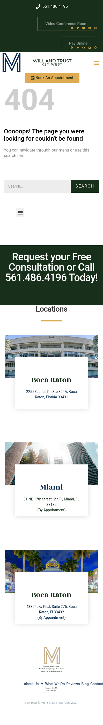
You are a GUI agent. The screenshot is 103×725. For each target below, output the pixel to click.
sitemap (31, 703)
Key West (52, 64)
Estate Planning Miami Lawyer (51, 671)
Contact (96, 684)
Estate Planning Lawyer (51, 666)
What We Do (55, 684)
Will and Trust (52, 60)
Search (85, 186)
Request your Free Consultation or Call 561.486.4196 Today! (51, 267)
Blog (85, 684)
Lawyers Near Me (51, 688)
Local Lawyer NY (51, 690)
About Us (34, 683)
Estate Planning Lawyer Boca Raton (51, 669)
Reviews (73, 684)
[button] (96, 62)
